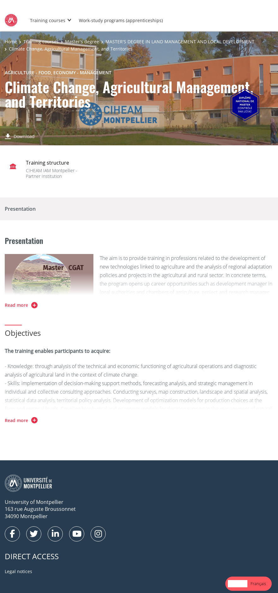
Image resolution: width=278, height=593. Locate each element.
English (237, 583)
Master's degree (82, 42)
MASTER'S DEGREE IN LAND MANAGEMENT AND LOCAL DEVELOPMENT (179, 42)
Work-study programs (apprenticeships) (121, 20)
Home (11, 42)
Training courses (47, 20)
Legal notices (18, 571)
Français (258, 583)
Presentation (20, 208)
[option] (258, 583)
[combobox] (237, 583)
